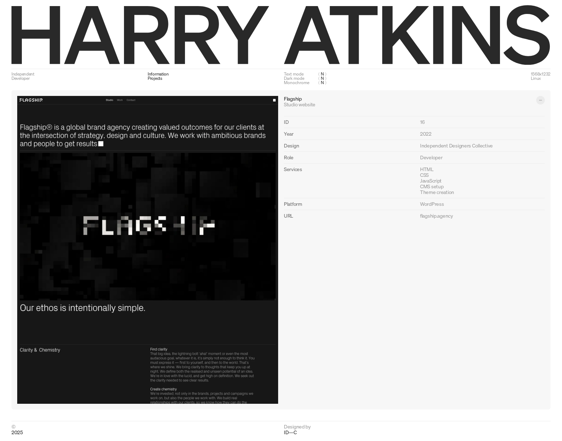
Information (158, 74)
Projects (155, 78)
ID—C (290, 432)
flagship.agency (436, 215)
